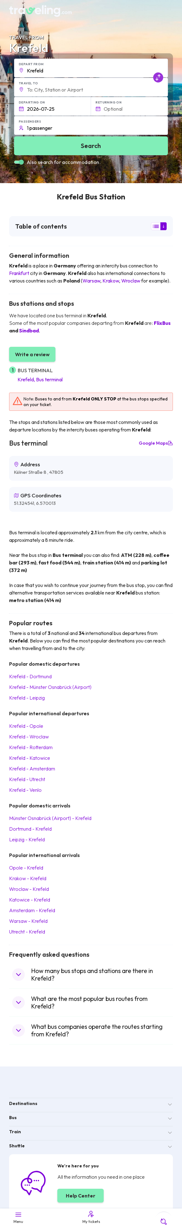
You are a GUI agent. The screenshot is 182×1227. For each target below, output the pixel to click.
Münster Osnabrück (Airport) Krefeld (50, 818)
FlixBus (162, 323)
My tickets (90, 1217)
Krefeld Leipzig (27, 698)
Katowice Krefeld (29, 899)
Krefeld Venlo (25, 790)
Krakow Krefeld (27, 878)
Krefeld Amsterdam (32, 768)
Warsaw (91, 281)
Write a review (32, 354)
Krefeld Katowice (29, 758)
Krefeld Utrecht (27, 779)
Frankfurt (19, 273)
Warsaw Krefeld (28, 921)
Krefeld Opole (26, 726)
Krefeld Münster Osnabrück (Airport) (50, 687)
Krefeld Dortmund (30, 676)
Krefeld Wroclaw (29, 736)
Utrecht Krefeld (27, 931)
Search (91, 146)
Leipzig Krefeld (27, 839)
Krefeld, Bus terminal (40, 379)
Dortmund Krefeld (30, 829)
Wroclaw (130, 281)
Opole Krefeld (26, 868)
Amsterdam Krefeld (32, 910)
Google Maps (156, 443)
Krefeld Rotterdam (31, 747)
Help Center (80, 1196)
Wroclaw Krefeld (29, 889)
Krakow (110, 281)
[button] (91, 68)
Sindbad (29, 330)
